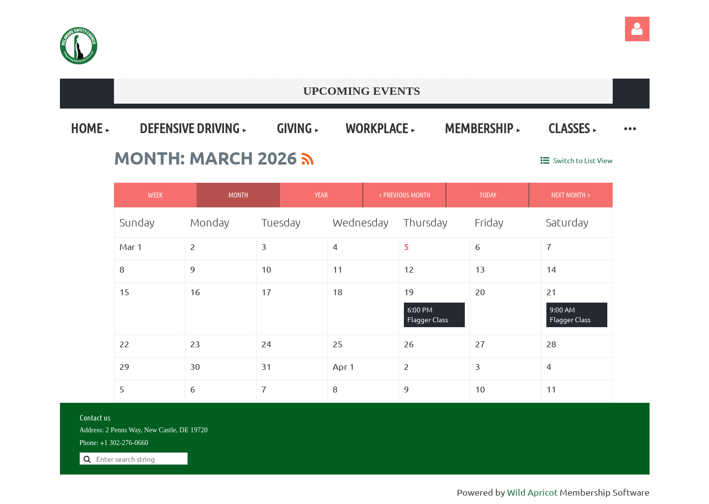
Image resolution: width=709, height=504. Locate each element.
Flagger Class (427, 319)
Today (488, 194)
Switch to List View (583, 160)
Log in (637, 29)
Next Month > (570, 194)
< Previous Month (404, 194)
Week (155, 194)
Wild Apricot (532, 492)
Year (321, 194)
